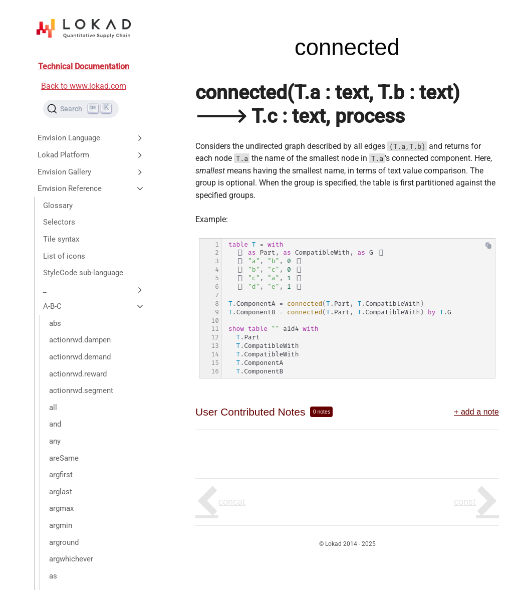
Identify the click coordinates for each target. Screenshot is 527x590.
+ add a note (476, 411)
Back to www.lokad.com (83, 86)
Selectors (59, 222)
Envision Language (91, 138)
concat (231, 501)
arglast (60, 491)
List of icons (64, 256)
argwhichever (71, 558)
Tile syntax (61, 239)
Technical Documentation (83, 66)
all (53, 407)
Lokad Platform (91, 155)
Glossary (58, 205)
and (55, 424)
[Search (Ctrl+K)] (81, 109)
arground (64, 542)
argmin (60, 525)
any (55, 441)
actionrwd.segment (81, 390)
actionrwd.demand (80, 356)
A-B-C (94, 306)
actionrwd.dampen (80, 339)
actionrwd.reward (78, 373)
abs (55, 323)
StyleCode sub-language (83, 272)
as (53, 575)
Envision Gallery (91, 172)
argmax (61, 508)
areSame (64, 458)
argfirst (61, 474)
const (465, 501)
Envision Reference (91, 188)
